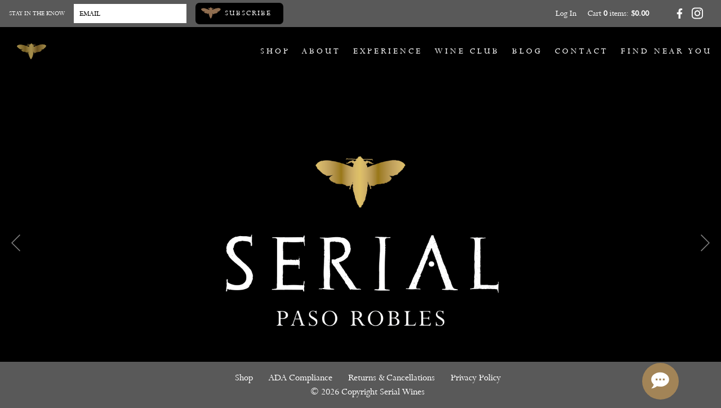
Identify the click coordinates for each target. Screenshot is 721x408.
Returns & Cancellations (391, 377)
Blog (527, 51)
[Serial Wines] (31, 51)
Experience (387, 51)
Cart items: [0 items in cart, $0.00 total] (618, 13)
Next (705, 243)
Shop (275, 51)
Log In (565, 13)
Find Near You (666, 51)
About (321, 51)
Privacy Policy (476, 377)
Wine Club (467, 51)
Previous (15, 243)
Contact (581, 51)
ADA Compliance (300, 377)
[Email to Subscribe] (130, 13)
